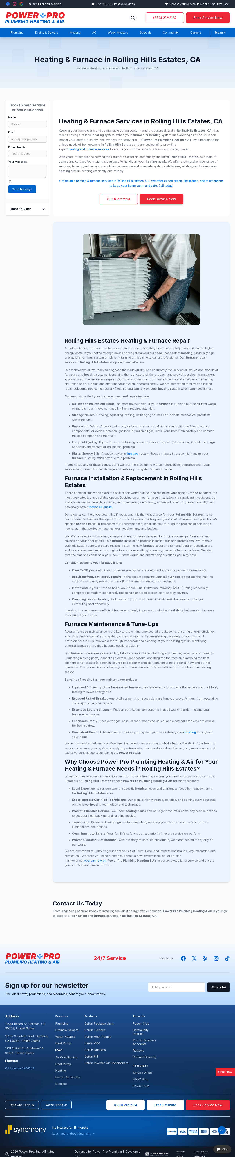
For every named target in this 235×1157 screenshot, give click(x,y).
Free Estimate (165, 1105)
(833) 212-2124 (164, 18)
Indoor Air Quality (67, 1077)
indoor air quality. (101, 507)
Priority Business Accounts (144, 1042)
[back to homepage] (35, 17)
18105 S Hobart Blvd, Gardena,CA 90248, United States (26, 1038)
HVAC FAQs (141, 1086)
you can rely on (95, 860)
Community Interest (141, 1032)
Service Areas (142, 1073)
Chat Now (225, 1072)
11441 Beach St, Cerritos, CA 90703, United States (25, 1026)
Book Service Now (208, 18)
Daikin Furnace (94, 1030)
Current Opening (144, 1057)
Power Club (141, 1023)
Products (90, 1016)
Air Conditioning (66, 1057)
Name (12, 117)
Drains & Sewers (66, 1030)
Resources (140, 1065)
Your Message (17, 161)
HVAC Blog (140, 1079)
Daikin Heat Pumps (97, 1036)
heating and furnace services (89, 149)
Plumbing (61, 1023)
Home (81, 68)
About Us (139, 1016)
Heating (60, 1070)
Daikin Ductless (95, 1050)
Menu (219, 32)
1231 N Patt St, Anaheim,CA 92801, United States (24, 1051)
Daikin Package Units (99, 1023)
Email (11, 132)
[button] (220, 32)
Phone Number (17, 147)
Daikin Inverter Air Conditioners (106, 1063)
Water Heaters (65, 1036)
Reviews (138, 1050)
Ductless (61, 1084)
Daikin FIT (91, 1056)
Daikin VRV (92, 1043)
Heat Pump (63, 1043)
